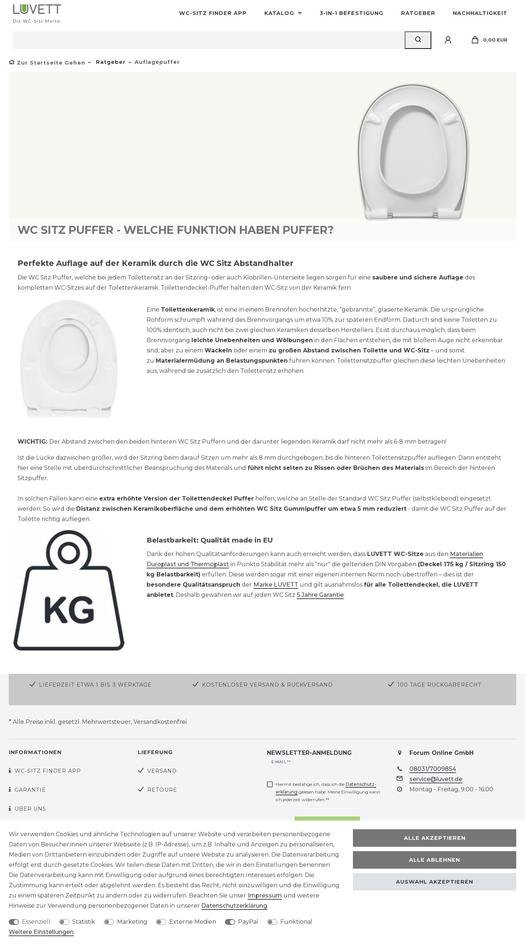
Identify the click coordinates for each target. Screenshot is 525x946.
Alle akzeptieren (435, 838)
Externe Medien (192, 921)
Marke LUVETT (275, 584)
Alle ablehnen (434, 860)
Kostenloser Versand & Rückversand (267, 684)
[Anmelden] (449, 40)
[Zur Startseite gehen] (47, 62)
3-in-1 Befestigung (352, 13)
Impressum (265, 895)
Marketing (132, 921)
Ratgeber (418, 13)
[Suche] (418, 40)
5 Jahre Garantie (320, 594)
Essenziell (36, 921)
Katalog (280, 13)
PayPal (248, 921)
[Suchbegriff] (209, 40)
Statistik (83, 921)
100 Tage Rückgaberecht (439, 684)
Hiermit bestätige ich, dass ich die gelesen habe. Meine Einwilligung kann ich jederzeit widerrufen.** (328, 791)
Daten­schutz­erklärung (234, 905)
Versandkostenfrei (160, 721)
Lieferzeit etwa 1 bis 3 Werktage (95, 684)
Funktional (296, 921)
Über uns (30, 809)
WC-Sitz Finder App (213, 13)
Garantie (30, 790)
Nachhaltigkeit (480, 13)
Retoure (162, 790)
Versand (162, 771)
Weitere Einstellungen (41, 931)
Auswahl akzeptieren (434, 882)
